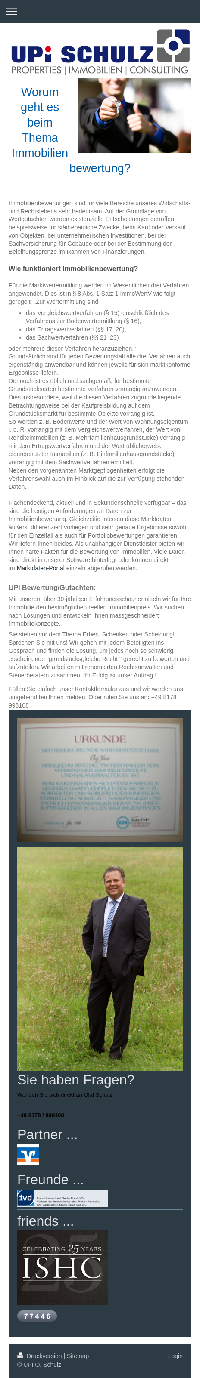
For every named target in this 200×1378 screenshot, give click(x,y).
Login (175, 1356)
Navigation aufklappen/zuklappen (100, 11)
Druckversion (40, 1356)
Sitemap (78, 1356)
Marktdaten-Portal (41, 568)
